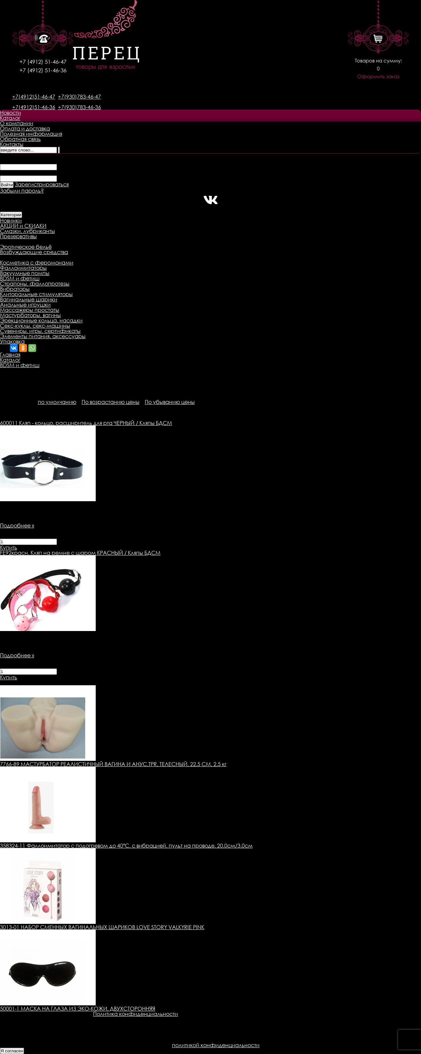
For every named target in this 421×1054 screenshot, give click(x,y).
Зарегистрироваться (42, 184)
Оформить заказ (378, 76)
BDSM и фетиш (19, 278)
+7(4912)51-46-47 (33, 96)
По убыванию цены (170, 402)
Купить (8, 547)
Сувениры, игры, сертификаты (40, 331)
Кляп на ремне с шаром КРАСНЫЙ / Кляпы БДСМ (80, 553)
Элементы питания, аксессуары (43, 336)
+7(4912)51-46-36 (33, 107)
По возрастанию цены (110, 402)
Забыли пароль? (22, 190)
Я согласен (12, 1050)
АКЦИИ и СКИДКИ (23, 226)
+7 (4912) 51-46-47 (42, 61)
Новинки (11, 220)
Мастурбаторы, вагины (30, 315)
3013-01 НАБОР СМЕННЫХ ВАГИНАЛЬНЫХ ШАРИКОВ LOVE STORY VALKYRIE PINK (102, 927)
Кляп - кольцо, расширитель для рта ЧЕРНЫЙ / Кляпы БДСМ (86, 423)
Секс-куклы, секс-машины (35, 325)
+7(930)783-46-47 (79, 96)
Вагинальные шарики (28, 299)
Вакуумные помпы (24, 273)
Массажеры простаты (29, 310)
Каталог (10, 118)
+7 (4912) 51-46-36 (42, 70)
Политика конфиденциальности (135, 1014)
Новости (10, 112)
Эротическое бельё (26, 247)
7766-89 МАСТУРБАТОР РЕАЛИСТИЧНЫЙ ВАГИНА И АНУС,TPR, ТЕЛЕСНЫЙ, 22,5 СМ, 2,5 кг (113, 764)
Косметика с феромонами (36, 262)
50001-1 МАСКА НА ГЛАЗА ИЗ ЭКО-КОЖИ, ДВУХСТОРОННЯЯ (77, 1008)
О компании (16, 123)
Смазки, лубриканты (27, 231)
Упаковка (12, 341)
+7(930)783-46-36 (79, 107)
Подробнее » (17, 525)
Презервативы (18, 236)
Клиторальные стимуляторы (36, 294)
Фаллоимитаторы (23, 268)
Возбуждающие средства (34, 252)
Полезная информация (31, 133)
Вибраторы (15, 289)
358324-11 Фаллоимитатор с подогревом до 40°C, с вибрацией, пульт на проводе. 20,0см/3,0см (126, 845)
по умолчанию (57, 402)
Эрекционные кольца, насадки (41, 320)
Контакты (11, 144)
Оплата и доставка (25, 128)
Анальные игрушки (25, 304)
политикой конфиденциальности (216, 1045)
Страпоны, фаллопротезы (34, 283)
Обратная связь (20, 139)
